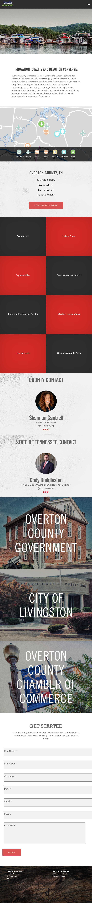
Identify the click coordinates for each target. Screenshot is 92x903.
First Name (10, 751)
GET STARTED (46, 726)
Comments (9, 825)
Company (10, 776)
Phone (7, 814)
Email (46, 429)
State (7, 789)
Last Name (10, 763)
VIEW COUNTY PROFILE (46, 205)
